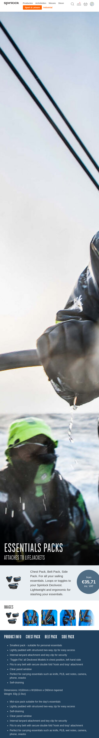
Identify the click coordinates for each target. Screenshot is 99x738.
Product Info (12, 636)
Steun (61, 3)
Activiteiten (40, 3)
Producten (28, 3)
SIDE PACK (68, 636)
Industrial (47, 7)
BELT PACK (51, 636)
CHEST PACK (33, 636)
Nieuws (52, 3)
